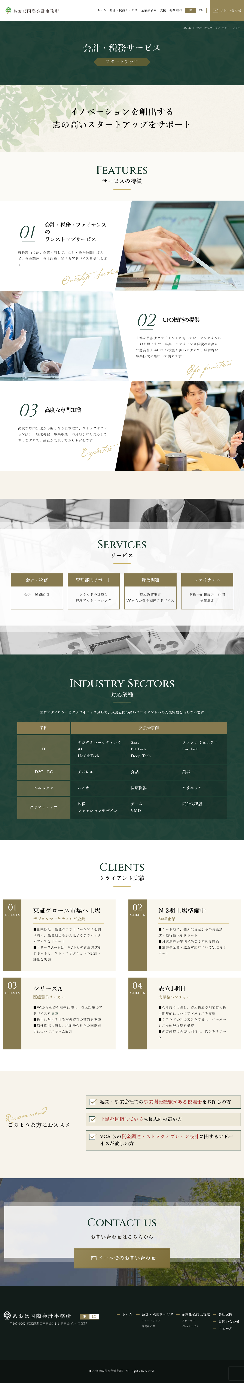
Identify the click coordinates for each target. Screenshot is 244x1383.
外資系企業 (148, 1326)
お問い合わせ (231, 10)
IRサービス (188, 1320)
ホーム (101, 10)
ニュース (225, 1328)
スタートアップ (151, 1320)
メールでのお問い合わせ (127, 1258)
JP (190, 10)
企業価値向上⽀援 (153, 10)
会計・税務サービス (123, 10)
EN (201, 10)
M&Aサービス (190, 1326)
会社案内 (175, 10)
